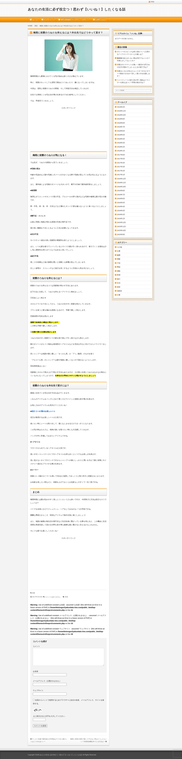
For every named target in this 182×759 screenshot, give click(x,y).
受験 (118, 259)
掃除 (118, 271)
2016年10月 (121, 187)
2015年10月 (121, 230)
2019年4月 (121, 107)
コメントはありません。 (53, 597)
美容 (66, 597)
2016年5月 (121, 203)
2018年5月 (121, 135)
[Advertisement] (68, 130)
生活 (118, 283)
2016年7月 (121, 195)
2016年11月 (121, 183)
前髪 (33, 593)
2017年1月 (121, 175)
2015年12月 (121, 222)
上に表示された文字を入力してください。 (49, 716)
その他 (119, 247)
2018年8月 (121, 123)
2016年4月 (121, 206)
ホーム (35, 19)
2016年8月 (121, 191)
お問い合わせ (100, 19)
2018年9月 (121, 119)
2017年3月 (121, 167)
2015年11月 (121, 226)
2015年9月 (121, 234)
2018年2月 (121, 147)
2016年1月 (121, 218)
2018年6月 (121, 131)
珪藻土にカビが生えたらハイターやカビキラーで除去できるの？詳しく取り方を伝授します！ (133, 73)
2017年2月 (121, 171)
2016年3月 (121, 211)
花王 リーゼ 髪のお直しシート (43, 411)
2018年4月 (121, 139)
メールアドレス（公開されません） (47, 681)
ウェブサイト (38, 690)
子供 (118, 263)
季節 (118, 267)
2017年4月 (121, 163)
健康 (118, 255)
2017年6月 (121, 155)
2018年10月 (121, 115)
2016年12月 (121, 179)
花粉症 (119, 291)
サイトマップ (49, 19)
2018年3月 (121, 143)
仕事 (118, 251)
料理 (118, 275)
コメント (36, 646)
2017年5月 (121, 159)
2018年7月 (121, 127)
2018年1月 (121, 151)
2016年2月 (121, 214)
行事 (118, 295)
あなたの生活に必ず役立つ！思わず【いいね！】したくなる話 (77, 9)
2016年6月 (121, 198)
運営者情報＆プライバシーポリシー (75, 19)
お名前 (35, 671)
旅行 (118, 279)
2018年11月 (121, 111)
